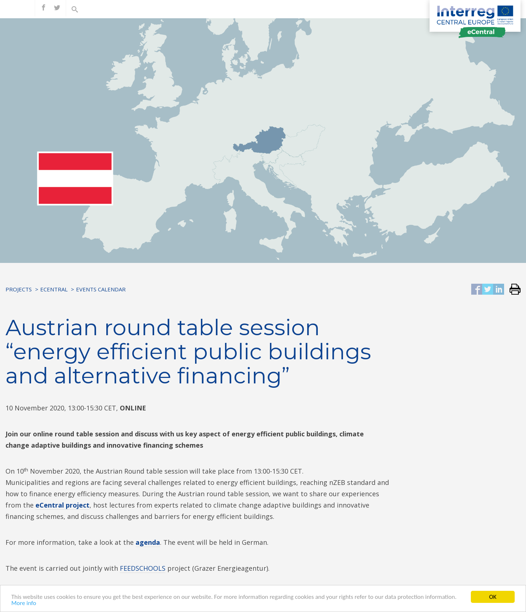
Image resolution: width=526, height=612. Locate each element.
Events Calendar (101, 289)
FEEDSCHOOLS (142, 568)
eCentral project (62, 505)
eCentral (54, 289)
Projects (18, 289)
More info (23, 604)
